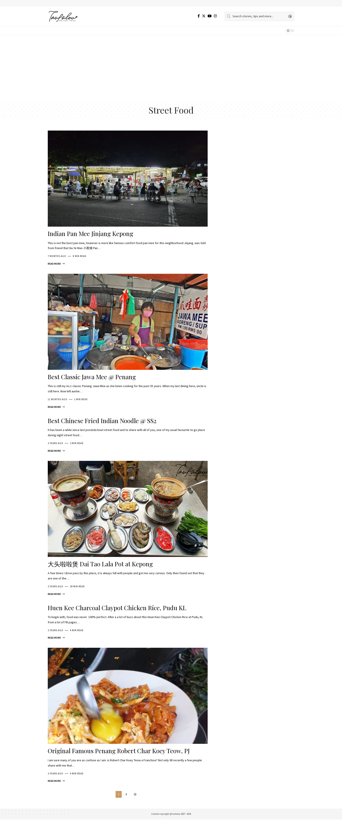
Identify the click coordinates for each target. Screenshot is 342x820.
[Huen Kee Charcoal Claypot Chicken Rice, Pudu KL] (56, 637)
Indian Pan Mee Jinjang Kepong (90, 233)
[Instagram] (215, 16)
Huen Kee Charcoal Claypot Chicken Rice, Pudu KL (117, 608)
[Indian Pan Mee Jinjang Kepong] (56, 263)
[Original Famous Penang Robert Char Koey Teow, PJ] (56, 781)
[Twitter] (204, 16)
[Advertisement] (171, 67)
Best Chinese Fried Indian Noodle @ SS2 (102, 421)
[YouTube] (210, 16)
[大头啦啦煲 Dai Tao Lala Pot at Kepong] (56, 594)
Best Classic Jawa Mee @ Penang (92, 377)
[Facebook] (199, 16)
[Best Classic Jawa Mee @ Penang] (56, 407)
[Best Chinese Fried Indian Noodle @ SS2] (56, 451)
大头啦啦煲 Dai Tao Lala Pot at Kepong (100, 564)
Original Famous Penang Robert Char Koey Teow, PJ (119, 751)
